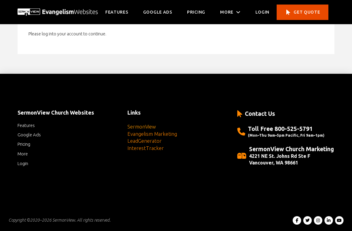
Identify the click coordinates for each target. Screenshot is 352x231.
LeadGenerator (144, 141)
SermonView (141, 126)
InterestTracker (145, 148)
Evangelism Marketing (152, 134)
